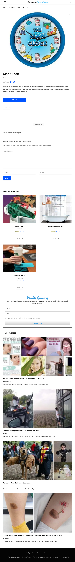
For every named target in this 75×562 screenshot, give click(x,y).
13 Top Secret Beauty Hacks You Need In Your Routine (23, 378)
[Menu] (5, 2)
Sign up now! (37, 323)
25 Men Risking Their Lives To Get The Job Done (21, 431)
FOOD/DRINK (19, 278)
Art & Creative (7, 538)
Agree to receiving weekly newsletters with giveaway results (22, 318)
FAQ (34, 557)
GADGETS (19, 229)
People (5, 433)
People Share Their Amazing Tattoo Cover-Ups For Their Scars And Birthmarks (32, 535)
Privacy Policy (26, 557)
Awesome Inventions (14, 557)
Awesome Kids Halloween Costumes (17, 483)
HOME (18, 7)
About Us (57, 557)
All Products (11, 7)
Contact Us (65, 557)
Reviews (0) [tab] (38, 124)
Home (4, 7)
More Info (14, 100)
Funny (4, 486)
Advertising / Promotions (45, 557)
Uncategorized (7, 381)
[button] (69, 14)
